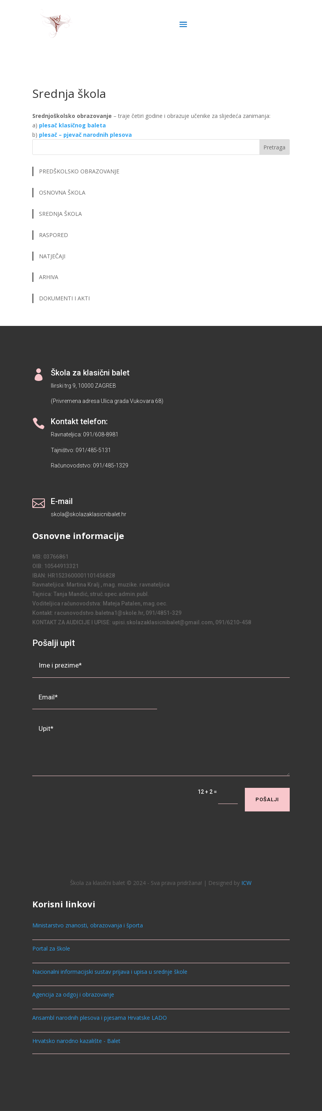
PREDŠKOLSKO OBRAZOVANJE (79, 171)
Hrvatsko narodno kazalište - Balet (76, 1041)
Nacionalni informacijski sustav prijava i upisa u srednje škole (109, 971)
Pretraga (274, 147)
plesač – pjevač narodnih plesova (85, 134)
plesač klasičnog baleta (72, 125)
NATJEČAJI (53, 256)
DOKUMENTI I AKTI (64, 298)
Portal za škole (51, 948)
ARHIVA (48, 277)
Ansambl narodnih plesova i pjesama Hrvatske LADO (99, 1017)
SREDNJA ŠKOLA (60, 213)
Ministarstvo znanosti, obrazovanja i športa (87, 925)
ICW (246, 883)
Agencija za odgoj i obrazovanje (73, 994)
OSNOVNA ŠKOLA (62, 192)
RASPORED (54, 235)
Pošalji (267, 799)
